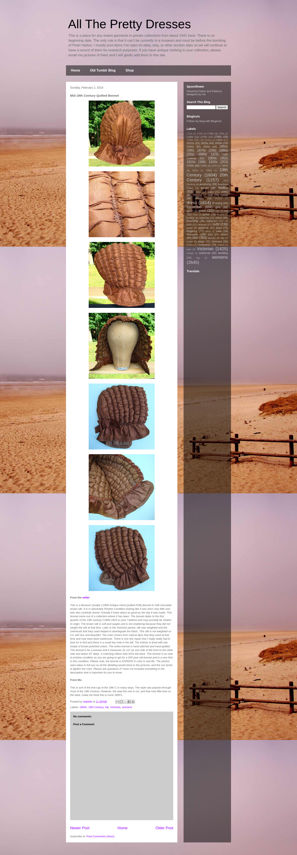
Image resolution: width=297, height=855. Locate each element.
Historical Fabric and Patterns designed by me (204, 93)
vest (189, 249)
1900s (212, 158)
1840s (190, 146)
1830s (218, 143)
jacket (206, 214)
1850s (83, 707)
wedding (223, 253)
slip (222, 238)
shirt (210, 234)
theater (190, 245)
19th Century (95, 707)
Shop (130, 70)
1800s (219, 139)
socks (190, 241)
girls (217, 207)
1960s (224, 165)
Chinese (197, 195)
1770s (203, 136)
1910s (191, 162)
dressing (217, 203)
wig (198, 258)
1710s (189, 134)
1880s (223, 150)
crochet (218, 198)
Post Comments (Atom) (100, 836)
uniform (220, 245)
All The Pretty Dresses (129, 24)
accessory (205, 184)
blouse (205, 187)
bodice (223, 187)
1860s (223, 146)
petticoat (203, 227)
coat (210, 195)
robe (219, 231)
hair (218, 211)
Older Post (164, 828)
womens (127, 707)
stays (201, 241)
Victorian (115, 707)
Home (75, 70)
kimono (220, 214)
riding (207, 231)
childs (224, 191)
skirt (195, 237)
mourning (192, 220)
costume (199, 198)
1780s (218, 136)
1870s (201, 150)
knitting (190, 217)
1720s (200, 134)
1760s (190, 136)
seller (85, 597)
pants (190, 227)
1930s (190, 165)
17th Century (205, 140)
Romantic (192, 234)
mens (219, 217)
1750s (221, 134)
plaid (219, 227)
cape (210, 191)
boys (198, 191)
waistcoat (204, 253)
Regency (192, 231)
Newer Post (80, 828)
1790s (190, 139)
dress (192, 202)
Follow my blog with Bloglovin (204, 121)
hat (107, 707)
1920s (213, 162)
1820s (204, 143)
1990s (209, 170)
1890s (202, 154)
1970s (195, 170)
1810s (190, 143)
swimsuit (217, 241)
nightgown (211, 220)
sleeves (212, 238)
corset (224, 195)
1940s (203, 165)
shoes (224, 234)
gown (202, 210)
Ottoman (202, 224)
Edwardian (194, 207)
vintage (190, 253)
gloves (190, 211)
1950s (214, 166)
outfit (215, 224)
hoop (195, 214)
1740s (210, 133)
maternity (204, 217)
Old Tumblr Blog (103, 70)
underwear (204, 244)
